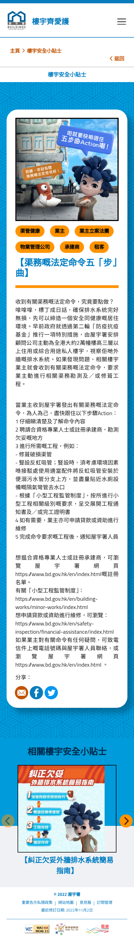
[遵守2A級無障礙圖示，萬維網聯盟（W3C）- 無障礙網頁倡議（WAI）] (37, 929)
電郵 (22, 693)
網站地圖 (66, 902)
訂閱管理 (104, 902)
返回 (117, 58)
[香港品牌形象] (96, 929)
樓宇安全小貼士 (44, 51)
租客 (99, 247)
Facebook (37, 693)
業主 (60, 231)
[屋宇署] (17, 20)
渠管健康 (30, 231)
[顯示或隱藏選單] (121, 22)
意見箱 (85, 902)
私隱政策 (44, 902)
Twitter (52, 693)
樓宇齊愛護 (50, 21)
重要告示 (29, 902)
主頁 (15, 51)
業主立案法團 (94, 231)
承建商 (72, 247)
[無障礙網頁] (66, 929)
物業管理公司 (35, 247)
